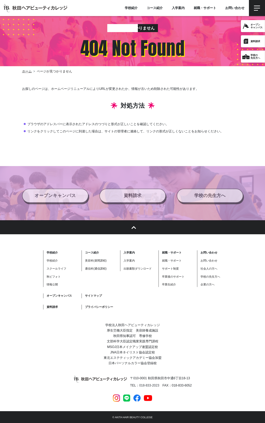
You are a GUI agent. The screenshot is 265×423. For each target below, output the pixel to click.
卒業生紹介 (169, 284)
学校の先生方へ (210, 197)
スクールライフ (56, 268)
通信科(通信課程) (95, 268)
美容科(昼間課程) (95, 260)
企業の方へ (208, 284)
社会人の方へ (209, 268)
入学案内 (129, 260)
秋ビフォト (54, 276)
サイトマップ (93, 295)
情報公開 (52, 284)
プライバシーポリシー (99, 306)
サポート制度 (170, 268)
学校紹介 (52, 260)
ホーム (27, 71)
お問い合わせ (209, 260)
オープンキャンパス (55, 197)
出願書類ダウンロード (138, 268)
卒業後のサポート (173, 276)
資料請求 (255, 41)
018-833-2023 (149, 385)
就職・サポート (172, 260)
